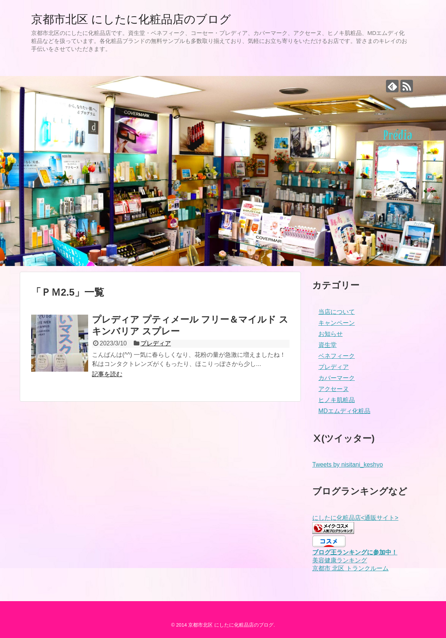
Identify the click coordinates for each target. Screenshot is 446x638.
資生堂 (327, 345)
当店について (336, 312)
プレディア (156, 343)
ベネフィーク (336, 356)
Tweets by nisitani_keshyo (347, 464)
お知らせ (330, 334)
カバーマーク (336, 378)
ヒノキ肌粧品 (336, 400)
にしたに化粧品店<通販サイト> (355, 518)
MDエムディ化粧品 (344, 411)
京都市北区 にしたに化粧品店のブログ (131, 19)
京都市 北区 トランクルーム (350, 568)
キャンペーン (336, 323)
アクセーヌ (333, 389)
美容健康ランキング (339, 560)
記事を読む (107, 374)
